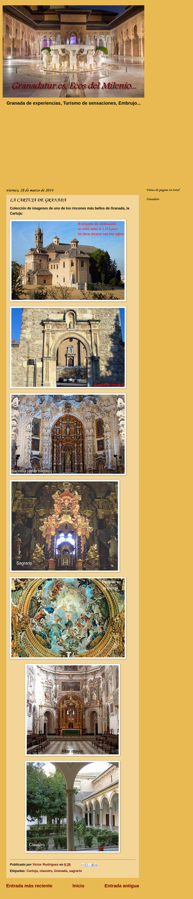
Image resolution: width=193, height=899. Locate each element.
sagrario (75, 871)
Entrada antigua (121, 885)
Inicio (78, 885)
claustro (46, 871)
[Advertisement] (35, 146)
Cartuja (32, 871)
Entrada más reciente (29, 885)
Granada (60, 871)
